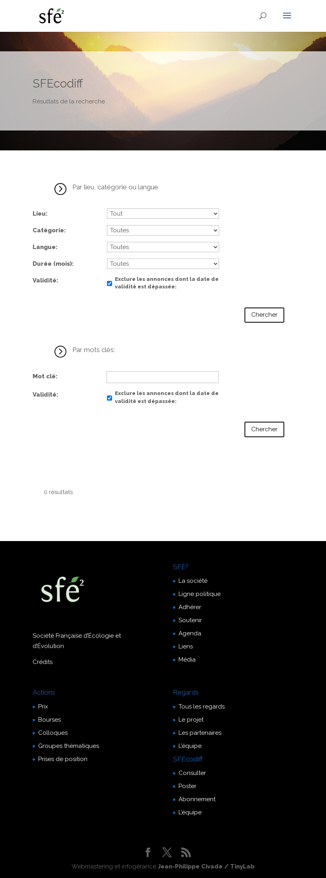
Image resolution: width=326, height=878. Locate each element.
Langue (44, 247)
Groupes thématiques (68, 746)
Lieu (39, 213)
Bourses (49, 719)
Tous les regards (202, 706)
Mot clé (44, 376)
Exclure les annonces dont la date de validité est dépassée (167, 283)
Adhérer (190, 607)
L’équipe (190, 746)
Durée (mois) (52, 263)
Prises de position (62, 759)
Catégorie (48, 230)
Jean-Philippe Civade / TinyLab (206, 866)
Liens (186, 646)
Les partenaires (200, 732)
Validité (44, 280)
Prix (43, 706)
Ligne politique (200, 594)
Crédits (42, 662)
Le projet (191, 719)
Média (187, 659)
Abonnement (197, 799)
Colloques (53, 732)
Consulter (192, 773)
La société (193, 580)
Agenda (190, 633)
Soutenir (190, 620)
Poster (187, 786)
